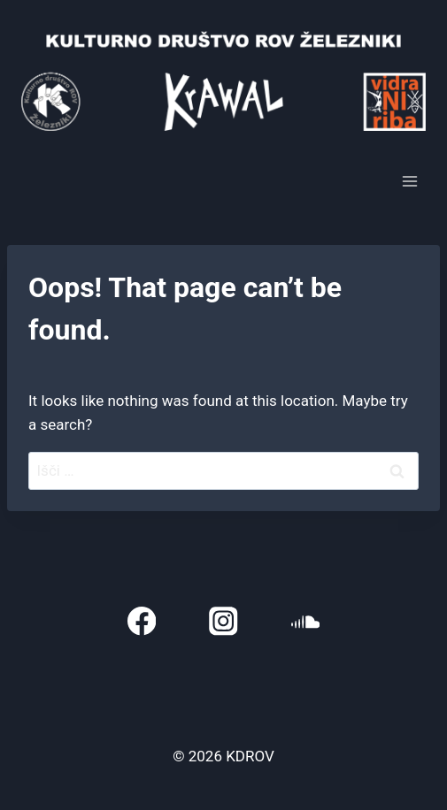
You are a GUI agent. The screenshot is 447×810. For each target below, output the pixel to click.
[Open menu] (409, 181)
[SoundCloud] (306, 621)
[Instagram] (223, 621)
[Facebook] (142, 621)
